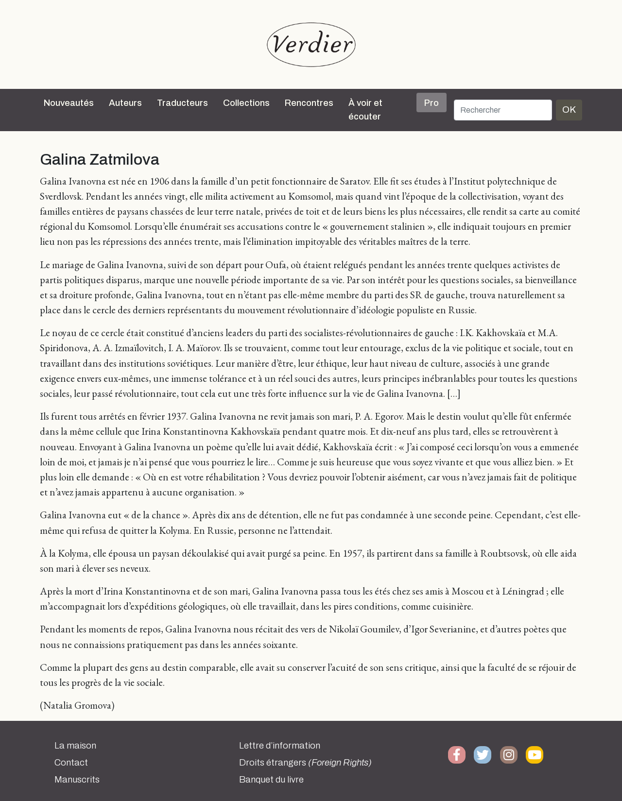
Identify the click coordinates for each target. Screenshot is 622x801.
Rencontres (309, 103)
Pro (431, 103)
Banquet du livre (271, 779)
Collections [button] (246, 103)
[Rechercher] (503, 110)
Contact (71, 762)
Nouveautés (69, 103)
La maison (75, 745)
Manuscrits (77, 779)
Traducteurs (182, 103)
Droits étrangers (305, 762)
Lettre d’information (279, 745)
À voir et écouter (365, 109)
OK (569, 109)
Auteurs (125, 103)
